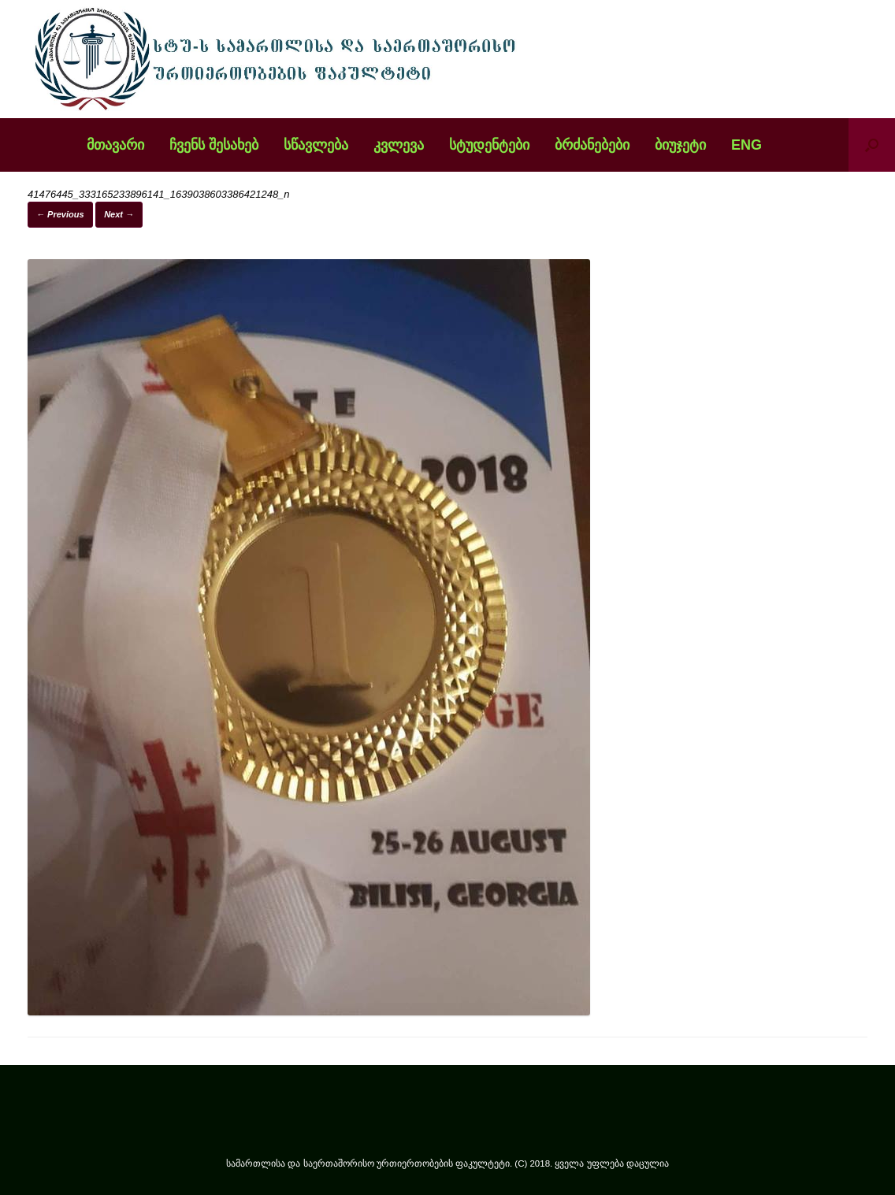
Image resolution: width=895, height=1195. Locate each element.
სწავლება (316, 145)
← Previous (60, 214)
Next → (119, 214)
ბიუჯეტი (680, 145)
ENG (746, 145)
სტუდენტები (489, 145)
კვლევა (398, 145)
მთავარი (115, 145)
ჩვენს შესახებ (213, 145)
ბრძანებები (592, 145)
